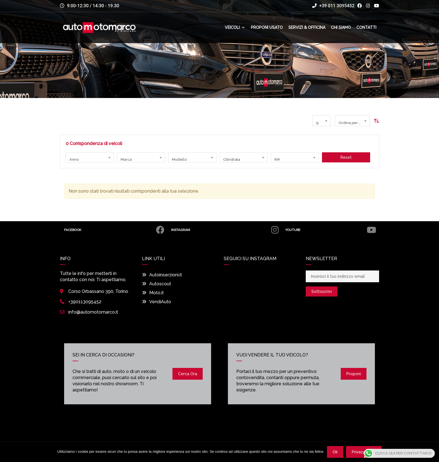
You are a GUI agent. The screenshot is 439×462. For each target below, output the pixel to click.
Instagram (223, 229)
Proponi (353, 374)
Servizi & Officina (306, 27)
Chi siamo (341, 27)
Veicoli (235, 27)
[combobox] (321, 120)
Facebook (113, 229)
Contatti (366, 27)
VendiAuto (156, 301)
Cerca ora (187, 374)
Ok (335, 452)
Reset (346, 157)
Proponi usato (267, 27)
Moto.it (153, 292)
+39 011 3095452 (333, 5)
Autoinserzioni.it (162, 274)
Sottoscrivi (321, 291)
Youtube (330, 229)
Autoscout (156, 283)
